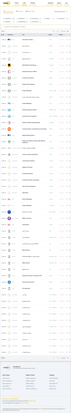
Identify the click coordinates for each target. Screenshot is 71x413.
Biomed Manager (27, 199)
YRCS (13, 71)
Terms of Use (52, 386)
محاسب (24, 295)
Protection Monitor (27, 173)
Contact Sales (32, 401)
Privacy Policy (52, 388)
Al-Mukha (51, 122)
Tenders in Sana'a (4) (31, 378)
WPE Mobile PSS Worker (29, 65)
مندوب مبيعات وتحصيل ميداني (30, 97)
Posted (3, 35)
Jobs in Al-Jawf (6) (6, 388)
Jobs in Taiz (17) (6, 378)
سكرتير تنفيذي (26, 301)
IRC (13, 65)
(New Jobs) (19, 11)
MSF (13, 199)
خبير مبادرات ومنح (27, 212)
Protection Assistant (28, 78)
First (54, 31)
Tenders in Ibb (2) (30, 383)
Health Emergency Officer (29, 110)
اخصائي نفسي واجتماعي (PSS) (30, 244)
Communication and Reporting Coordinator (34, 129)
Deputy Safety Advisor (28, 135)
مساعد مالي (25, 231)
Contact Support (25, 403)
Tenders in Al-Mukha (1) (31, 388)
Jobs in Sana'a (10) (6, 383)
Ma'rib (50, 282)
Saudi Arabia (52, 212)
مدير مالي (24, 339)
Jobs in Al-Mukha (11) (7, 381)
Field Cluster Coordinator (29, 116)
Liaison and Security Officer (30, 154)
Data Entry (25, 192)
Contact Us (52, 381)
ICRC (13, 275)
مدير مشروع (25, 269)
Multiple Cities (52, 109)
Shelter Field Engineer (28, 84)
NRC (13, 129)
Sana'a (51, 46)
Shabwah (51, 65)
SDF (13, 103)
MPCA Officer (26, 250)
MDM (13, 282)
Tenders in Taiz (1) (30, 386)
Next (68, 31)
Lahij (50, 103)
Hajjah (50, 78)
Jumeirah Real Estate (16, 148)
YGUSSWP (14, 78)
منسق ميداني (26, 237)
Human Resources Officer (29, 71)
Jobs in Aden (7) (6, 386)
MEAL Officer (26, 263)
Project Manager (27, 90)
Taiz (50, 231)
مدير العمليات (26, 307)
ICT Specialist (26, 288)
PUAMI (13, 122)
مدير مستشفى (26, 346)
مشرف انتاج (25, 46)
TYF (13, 205)
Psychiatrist (25, 224)
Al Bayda (51, 58)
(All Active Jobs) (8, 11)
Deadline (62, 35)
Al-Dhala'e (51, 205)
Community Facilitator (28, 161)
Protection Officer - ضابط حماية (31, 256)
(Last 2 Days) (30, 11)
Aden (50, 39)
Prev (58, 31)
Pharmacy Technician (28, 282)
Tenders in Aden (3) (30, 381)
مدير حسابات (26, 52)
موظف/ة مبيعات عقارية (28, 148)
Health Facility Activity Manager (31, 122)
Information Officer (27, 39)
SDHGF (13, 231)
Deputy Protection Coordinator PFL (32, 275)
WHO (13, 109)
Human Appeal (15, 218)
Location (51, 35)
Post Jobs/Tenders (53, 378)
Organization (11, 35)
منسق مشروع (26, 59)
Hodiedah (55, 116)
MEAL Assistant (26, 218)
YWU (13, 58)
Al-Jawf (51, 161)
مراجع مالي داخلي (26, 326)
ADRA (13, 141)
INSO (13, 39)
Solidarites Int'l (15, 154)
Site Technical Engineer (29, 186)
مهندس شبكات (26, 333)
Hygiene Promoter (27, 167)
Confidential (14, 46)
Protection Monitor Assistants (30, 180)
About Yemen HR (53, 383)
